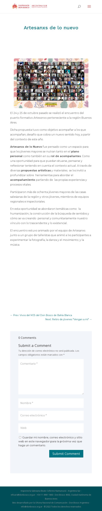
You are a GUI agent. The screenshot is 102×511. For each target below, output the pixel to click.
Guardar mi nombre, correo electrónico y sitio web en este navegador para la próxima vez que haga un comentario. (50, 441)
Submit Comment (66, 453)
